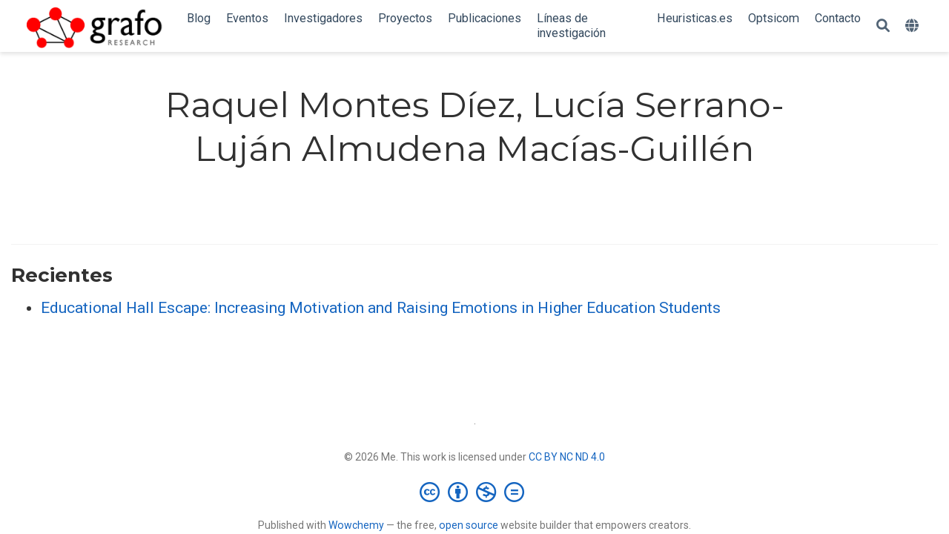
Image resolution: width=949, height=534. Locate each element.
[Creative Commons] (475, 491)
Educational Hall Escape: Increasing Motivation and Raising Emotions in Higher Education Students (381, 308)
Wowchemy (356, 525)
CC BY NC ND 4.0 (567, 457)
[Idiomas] (913, 26)
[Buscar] (883, 26)
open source (468, 525)
